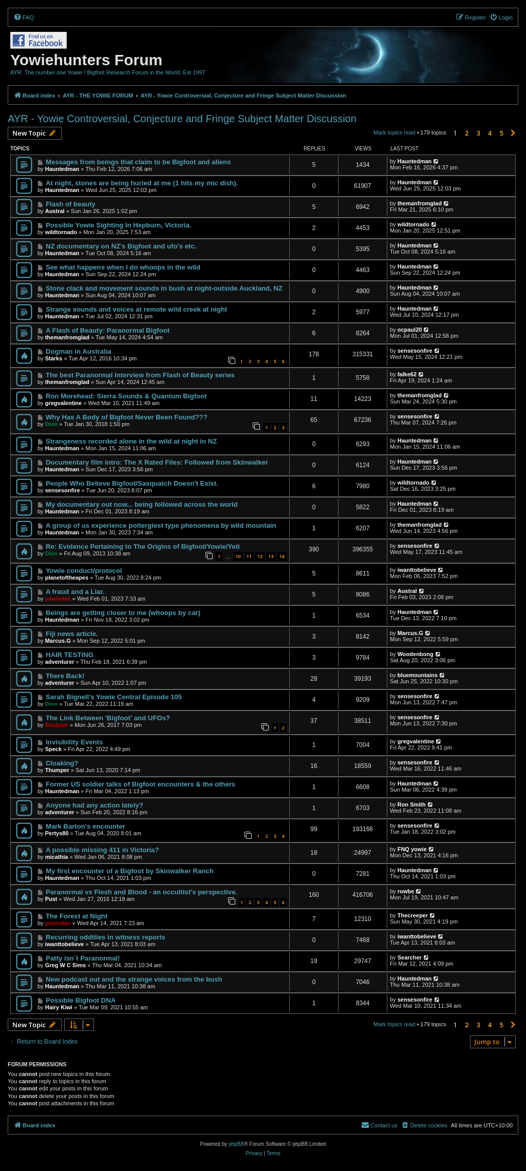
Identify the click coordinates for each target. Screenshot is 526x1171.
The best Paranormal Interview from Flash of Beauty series (140, 375)
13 (270, 556)
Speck (53, 749)
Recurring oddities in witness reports (105, 937)
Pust (51, 899)
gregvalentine (63, 403)
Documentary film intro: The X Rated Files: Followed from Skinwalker (157, 462)
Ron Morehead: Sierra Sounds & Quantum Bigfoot (126, 396)
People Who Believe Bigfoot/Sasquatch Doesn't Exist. (132, 483)
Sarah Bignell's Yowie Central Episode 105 (114, 697)
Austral (55, 211)
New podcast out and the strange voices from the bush (134, 979)
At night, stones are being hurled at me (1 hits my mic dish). (142, 183)
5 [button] (501, 133)
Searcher (410, 957)
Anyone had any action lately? (94, 805)
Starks (54, 358)
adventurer (59, 662)
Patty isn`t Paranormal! (83, 958)
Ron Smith (412, 804)
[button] (513, 133)
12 (259, 556)
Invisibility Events (74, 742)
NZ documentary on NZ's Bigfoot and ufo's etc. (121, 246)
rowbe (406, 891)
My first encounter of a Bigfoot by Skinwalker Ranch (130, 871)
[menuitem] (23, 17)
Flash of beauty (71, 204)
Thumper (57, 770)
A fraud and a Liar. (75, 592)
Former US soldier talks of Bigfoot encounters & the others (140, 784)
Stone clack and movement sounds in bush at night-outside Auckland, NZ (164, 288)
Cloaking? (62, 763)
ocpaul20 (410, 330)
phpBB (236, 1144)
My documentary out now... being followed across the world (142, 504)
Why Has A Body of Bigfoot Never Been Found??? (127, 417)
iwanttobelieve (417, 570)
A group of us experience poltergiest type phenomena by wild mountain (161, 525)
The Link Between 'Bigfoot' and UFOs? (108, 718)
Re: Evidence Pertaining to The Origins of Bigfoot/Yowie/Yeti (143, 546)
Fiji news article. (72, 634)
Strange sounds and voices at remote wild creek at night (136, 309)
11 (249, 556)
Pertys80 (57, 833)
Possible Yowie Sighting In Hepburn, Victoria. (119, 225)
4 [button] (490, 133)
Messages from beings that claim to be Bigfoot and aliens (138, 162)
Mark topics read (394, 132)
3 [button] (478, 133)
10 (237, 556)
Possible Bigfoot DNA (81, 1000)
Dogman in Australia (78, 351)
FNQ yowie (412, 849)
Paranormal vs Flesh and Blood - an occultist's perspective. (141, 892)
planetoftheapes (66, 577)
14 (282, 556)
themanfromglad (420, 203)
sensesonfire (415, 351)
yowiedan (58, 599)
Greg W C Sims (65, 965)
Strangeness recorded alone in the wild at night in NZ (131, 441)
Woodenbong (416, 654)
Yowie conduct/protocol (84, 570)
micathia (56, 857)
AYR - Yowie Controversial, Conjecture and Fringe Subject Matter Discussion (182, 118)
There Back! (65, 676)
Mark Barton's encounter (85, 826)
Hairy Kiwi (58, 1007)
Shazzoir (56, 725)
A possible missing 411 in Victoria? (102, 850)
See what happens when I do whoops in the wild (123, 267)
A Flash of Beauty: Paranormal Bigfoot (108, 330)
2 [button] (466, 133)
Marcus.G (58, 641)
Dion (51, 424)
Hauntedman (62, 169)
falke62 (407, 374)
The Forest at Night (76, 916)
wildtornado (61, 232)
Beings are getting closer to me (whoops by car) (123, 613)
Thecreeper (413, 915)
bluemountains (418, 675)
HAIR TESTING (69, 655)
